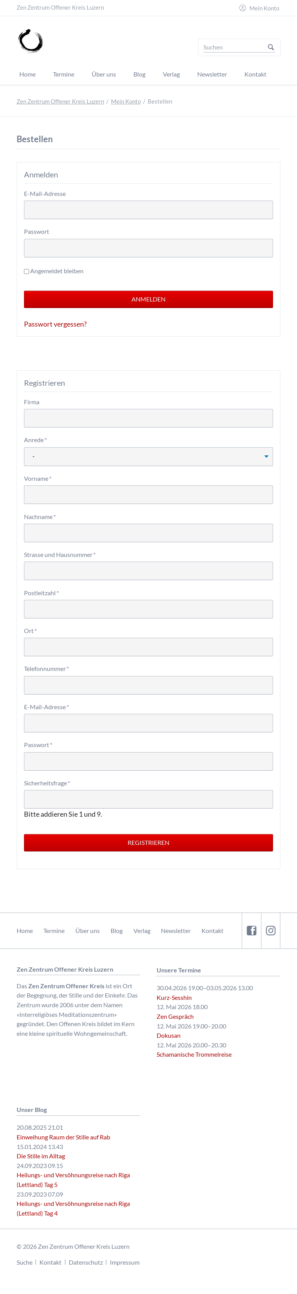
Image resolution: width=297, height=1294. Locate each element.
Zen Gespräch (175, 1016)
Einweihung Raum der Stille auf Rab (63, 1137)
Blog (117, 930)
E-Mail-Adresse (45, 193)
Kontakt (212, 930)
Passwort (36, 231)
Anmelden (148, 299)
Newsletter (176, 930)
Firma (31, 401)
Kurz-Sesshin (174, 997)
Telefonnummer (46, 668)
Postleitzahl (41, 592)
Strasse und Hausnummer (60, 554)
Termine (54, 930)
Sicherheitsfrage (47, 782)
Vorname (37, 478)
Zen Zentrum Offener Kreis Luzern (60, 101)
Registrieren (148, 842)
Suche (24, 1262)
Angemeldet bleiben (57, 270)
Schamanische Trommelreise (194, 1054)
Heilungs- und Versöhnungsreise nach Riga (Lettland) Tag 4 (73, 1208)
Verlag (141, 930)
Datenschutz (86, 1262)
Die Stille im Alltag (41, 1155)
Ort (37, 630)
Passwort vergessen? (55, 324)
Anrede (37, 439)
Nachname (40, 516)
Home (25, 930)
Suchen (270, 47)
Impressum (125, 1262)
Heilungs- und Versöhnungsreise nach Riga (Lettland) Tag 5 (73, 1179)
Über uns (87, 930)
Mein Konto (264, 8)
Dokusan (169, 1035)
